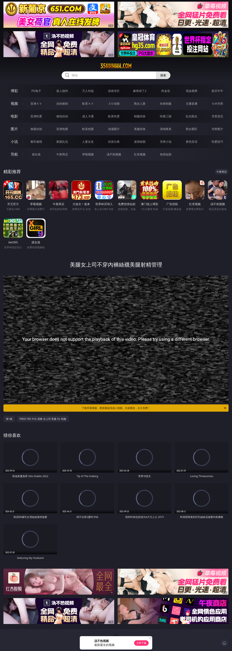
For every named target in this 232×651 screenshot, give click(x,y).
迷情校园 (140, 142)
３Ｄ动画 (114, 104)
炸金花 (165, 91)
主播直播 (191, 104)
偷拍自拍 (62, 116)
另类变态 (217, 116)
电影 (14, 116)
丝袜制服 (165, 104)
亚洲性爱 (36, 116)
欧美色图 (88, 129)
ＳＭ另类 (217, 104)
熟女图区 (191, 129)
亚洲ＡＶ (36, 104)
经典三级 (165, 116)
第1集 (9, 419)
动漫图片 (114, 129)
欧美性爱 (114, 116)
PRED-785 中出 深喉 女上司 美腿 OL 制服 (42, 419)
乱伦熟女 (191, 116)
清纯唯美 (165, 129)
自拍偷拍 (62, 104)
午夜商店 (62, 154)
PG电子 (36, 91)
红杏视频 (140, 154)
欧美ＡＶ (88, 104)
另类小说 (165, 142)
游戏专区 (114, 91)
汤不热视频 (114, 154)
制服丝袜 (140, 116)
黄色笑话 (191, 142)
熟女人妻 (140, 104)
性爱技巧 (217, 142)
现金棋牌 (191, 91)
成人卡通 (88, 116)
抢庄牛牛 (217, 91)
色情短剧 (165, 154)
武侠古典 (114, 142)
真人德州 (62, 91)
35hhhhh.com (116, 66)
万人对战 (88, 91)
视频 (14, 103)
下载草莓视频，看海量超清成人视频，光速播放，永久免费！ (154, 408)
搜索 (163, 75)
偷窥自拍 (36, 129)
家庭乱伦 (62, 142)
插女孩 (36, 154)
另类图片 (217, 129)
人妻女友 (88, 142)
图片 (14, 128)
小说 (14, 141)
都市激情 (36, 142)
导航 (14, 154)
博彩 (14, 90)
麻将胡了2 (139, 91)
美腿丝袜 (140, 129)
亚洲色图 (62, 129)
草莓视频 (88, 154)
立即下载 (141, 643)
